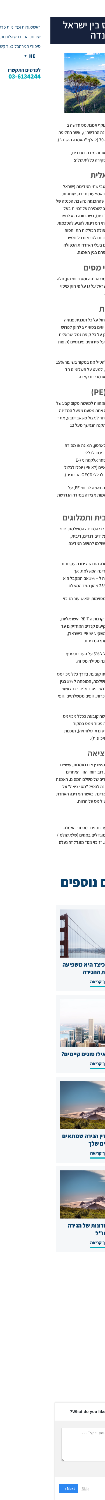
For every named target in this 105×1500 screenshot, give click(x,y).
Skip (34, 1488)
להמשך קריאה (52, 982)
